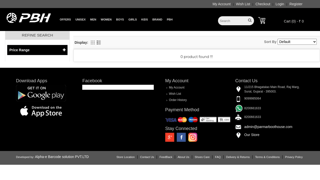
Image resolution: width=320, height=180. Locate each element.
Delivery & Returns (238, 157)
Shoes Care (202, 157)
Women (106, 19)
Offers (65, 19)
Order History (178, 100)
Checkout (263, 4)
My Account (221, 4)
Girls (132, 19)
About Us (184, 157)
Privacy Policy (294, 157)
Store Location (125, 157)
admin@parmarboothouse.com (268, 127)
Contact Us (147, 157)
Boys (120, 19)
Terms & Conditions (267, 157)
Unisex (81, 19)
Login (280, 4)
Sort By (270, 42)
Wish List (243, 4)
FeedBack (166, 157)
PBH (169, 19)
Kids (144, 19)
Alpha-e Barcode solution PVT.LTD (62, 157)
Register (296, 4)
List (99, 42)
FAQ (218, 157)
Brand (157, 19)
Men (93, 19)
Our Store (252, 135)
